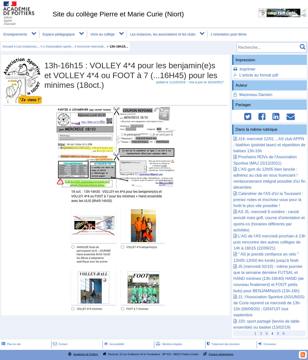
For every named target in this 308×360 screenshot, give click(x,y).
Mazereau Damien (255, 94)
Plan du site (10, 344)
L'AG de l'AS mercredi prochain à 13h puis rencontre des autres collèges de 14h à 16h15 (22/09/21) (269, 242)
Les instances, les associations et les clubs (162, 34)
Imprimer (247, 69)
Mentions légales (168, 344)
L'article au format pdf (258, 75)
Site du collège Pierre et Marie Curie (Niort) (118, 14)
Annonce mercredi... (91, 46)
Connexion (266, 344)
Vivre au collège (102, 34)
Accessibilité (113, 344)
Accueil (8, 46)
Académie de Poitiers (85, 354)
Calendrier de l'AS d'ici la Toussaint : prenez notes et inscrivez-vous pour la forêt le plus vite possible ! (268, 199)
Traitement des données (222, 344)
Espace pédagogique (59, 34)
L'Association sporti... (58, 46)
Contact (60, 344)
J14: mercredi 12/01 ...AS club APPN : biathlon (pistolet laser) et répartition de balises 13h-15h (269, 145)
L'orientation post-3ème (229, 34)
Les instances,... (28, 46)
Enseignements (15, 34)
